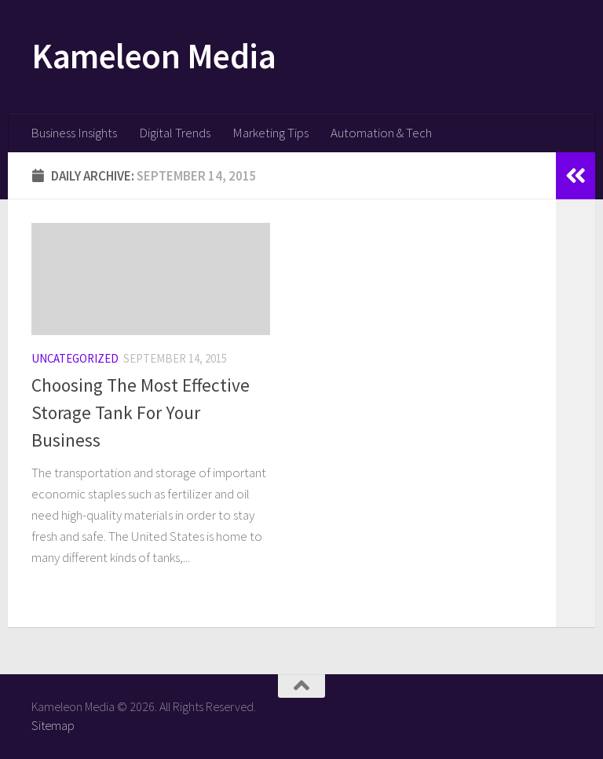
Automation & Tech (381, 132)
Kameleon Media (153, 56)
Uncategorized (75, 358)
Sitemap (53, 725)
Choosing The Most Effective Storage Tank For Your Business (140, 412)
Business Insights (74, 132)
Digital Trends (174, 132)
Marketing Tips (270, 132)
